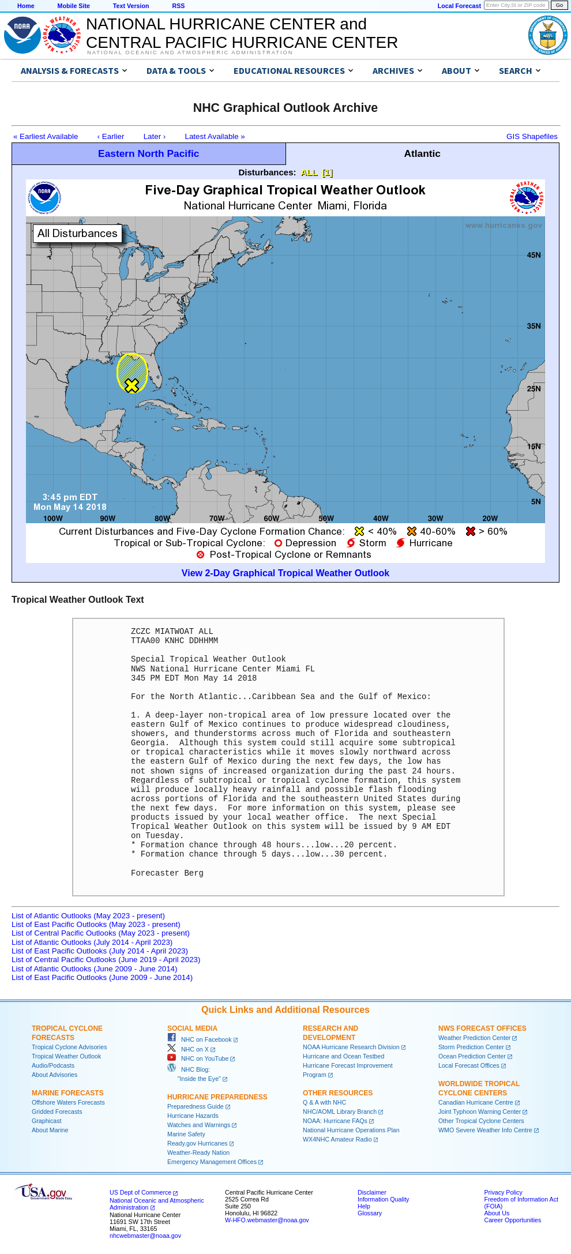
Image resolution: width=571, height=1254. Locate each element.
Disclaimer (372, 1192)
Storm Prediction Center (471, 1046)
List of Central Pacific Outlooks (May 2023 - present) (101, 933)
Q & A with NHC (324, 1102)
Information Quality (383, 1199)
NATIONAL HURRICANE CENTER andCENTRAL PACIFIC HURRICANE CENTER (242, 33)
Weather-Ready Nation (198, 1152)
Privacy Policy (503, 1192)
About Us (496, 1213)
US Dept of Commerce (140, 1192)
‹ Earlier (111, 136)
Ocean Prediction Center (472, 1056)
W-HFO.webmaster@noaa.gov (267, 1220)
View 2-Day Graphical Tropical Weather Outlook (285, 573)
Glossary (370, 1213)
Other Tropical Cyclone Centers (481, 1120)
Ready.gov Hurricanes (197, 1143)
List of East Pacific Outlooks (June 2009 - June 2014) (102, 977)
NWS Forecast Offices (482, 1028)
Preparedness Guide (195, 1106)
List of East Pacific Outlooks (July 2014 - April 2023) (100, 951)
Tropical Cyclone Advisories (69, 1046)
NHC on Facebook (199, 1039)
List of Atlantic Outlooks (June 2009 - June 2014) (94, 968)
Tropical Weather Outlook (66, 1056)
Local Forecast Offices (468, 1065)
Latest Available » (215, 136)
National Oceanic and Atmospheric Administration (190, 52)
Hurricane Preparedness (217, 1097)
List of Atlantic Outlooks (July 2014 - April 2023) (92, 942)
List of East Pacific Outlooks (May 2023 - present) (96, 924)
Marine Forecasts (68, 1093)
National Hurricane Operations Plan (351, 1130)
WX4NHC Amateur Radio (337, 1139)
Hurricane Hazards (193, 1115)
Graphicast (47, 1120)
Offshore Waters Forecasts (68, 1102)
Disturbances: (267, 172)
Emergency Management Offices (212, 1161)
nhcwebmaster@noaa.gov (145, 1235)
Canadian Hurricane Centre (475, 1102)
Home (26, 5)
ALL (308, 172)
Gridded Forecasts (57, 1111)
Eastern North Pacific (148, 153)
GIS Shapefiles (532, 136)
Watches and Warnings (198, 1124)
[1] (327, 172)
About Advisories (54, 1074)
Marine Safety (186, 1134)
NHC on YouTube (197, 1058)
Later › (155, 136)
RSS (178, 5)
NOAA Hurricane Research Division (351, 1046)
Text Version (131, 5)
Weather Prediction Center (474, 1037)
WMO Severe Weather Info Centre (485, 1130)
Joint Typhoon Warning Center (479, 1111)
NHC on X (188, 1049)
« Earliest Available (45, 136)
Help (364, 1206)
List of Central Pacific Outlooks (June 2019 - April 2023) (106, 959)
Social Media (192, 1028)
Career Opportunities (512, 1220)
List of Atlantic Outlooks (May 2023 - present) (88, 915)
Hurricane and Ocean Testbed (343, 1056)
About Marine (50, 1130)
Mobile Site (74, 5)
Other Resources (338, 1093)
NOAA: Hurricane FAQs (335, 1120)
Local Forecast (459, 5)
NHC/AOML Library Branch (340, 1111)
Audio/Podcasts (53, 1065)
